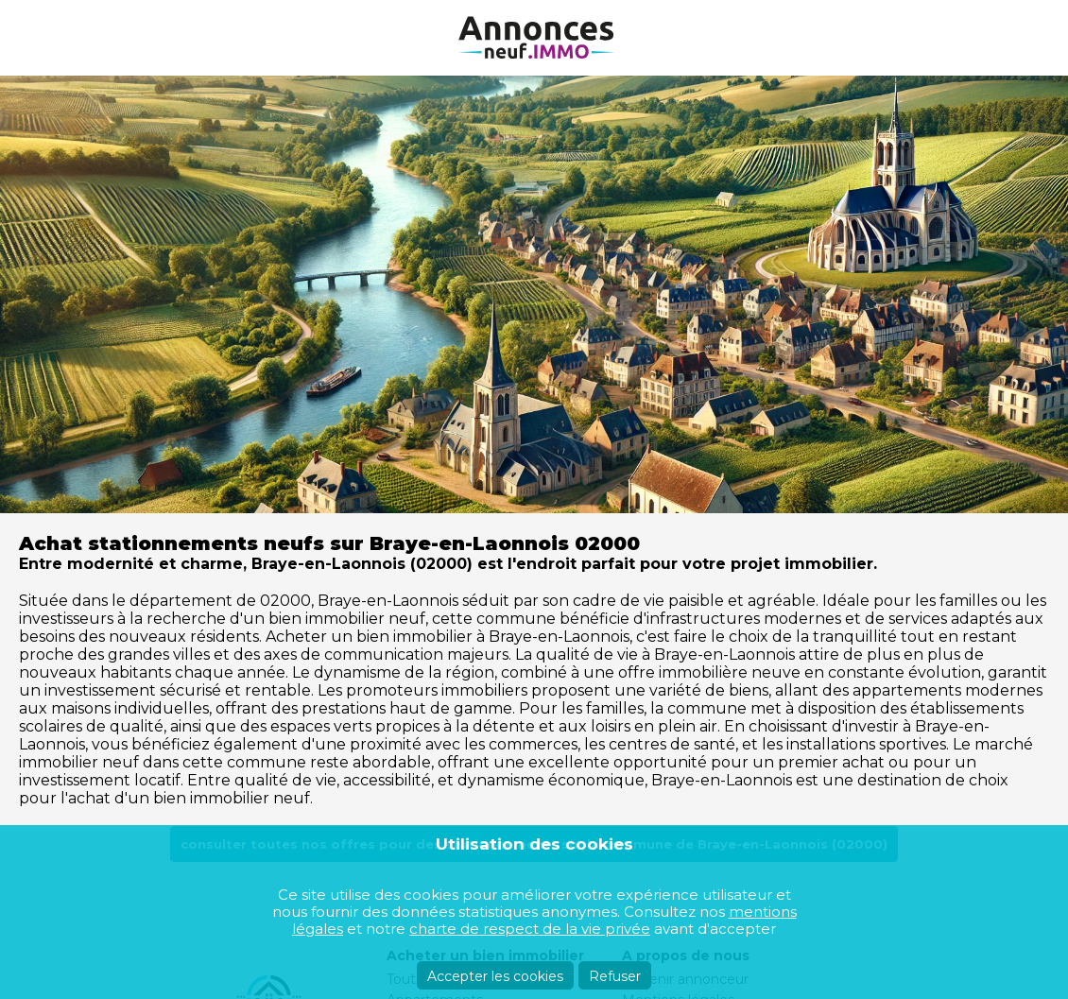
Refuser (615, 976)
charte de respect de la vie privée (529, 929)
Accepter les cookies (495, 976)
